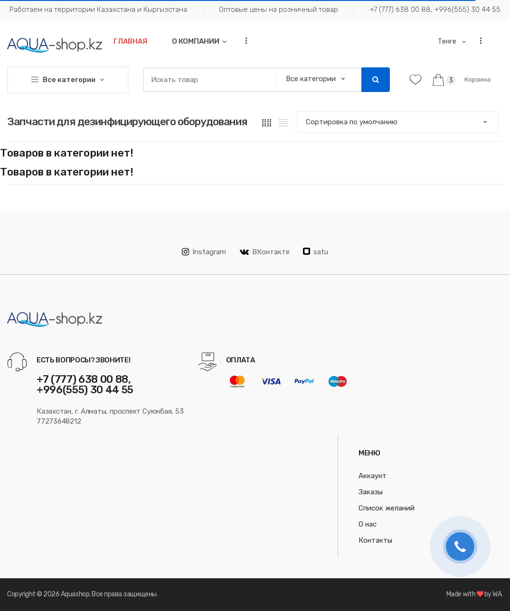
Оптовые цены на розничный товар (278, 9)
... (243, 40)
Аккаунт (373, 476)
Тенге (448, 41)
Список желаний (387, 508)
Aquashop (75, 594)
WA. (497, 594)
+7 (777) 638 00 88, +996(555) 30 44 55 (435, 9)
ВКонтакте (265, 252)
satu (315, 252)
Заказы (371, 492)
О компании (195, 41)
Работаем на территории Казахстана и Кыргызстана (98, 9)
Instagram (204, 252)
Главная (130, 41)
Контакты (375, 540)
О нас (368, 524)
